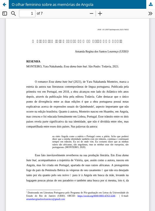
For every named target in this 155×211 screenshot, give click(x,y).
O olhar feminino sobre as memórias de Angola (52, 4)
